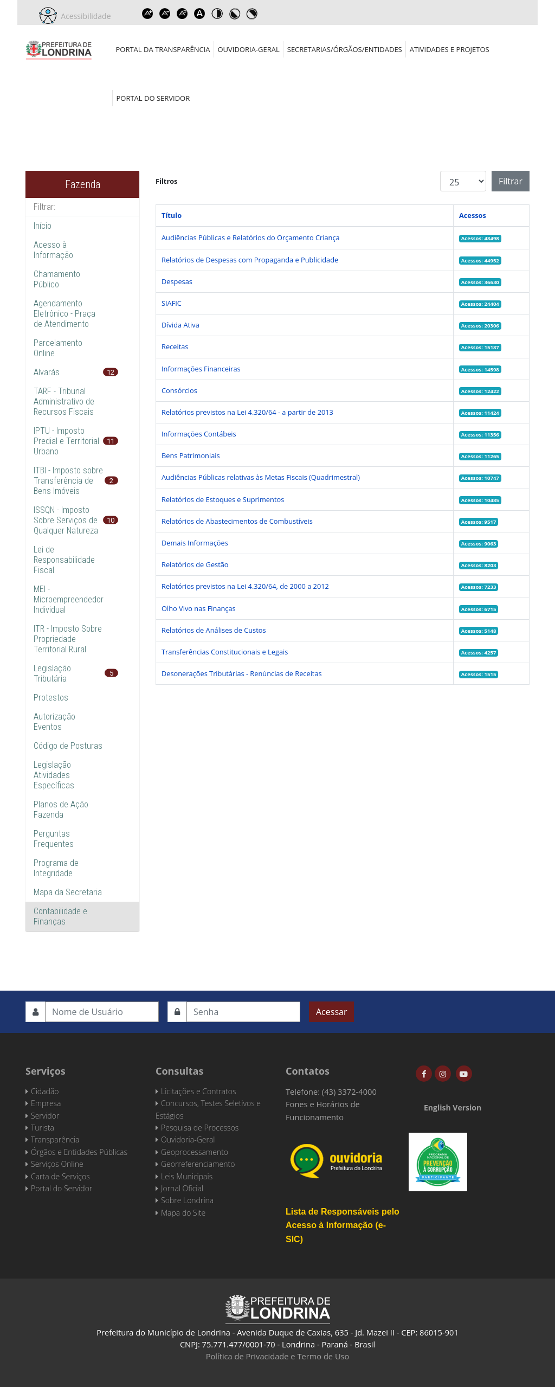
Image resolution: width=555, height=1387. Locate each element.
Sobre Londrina (187, 1200)
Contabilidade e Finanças (60, 916)
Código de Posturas (68, 746)
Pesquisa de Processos (199, 1127)
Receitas (175, 346)
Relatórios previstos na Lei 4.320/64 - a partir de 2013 (247, 412)
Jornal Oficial (182, 1188)
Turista (42, 1127)
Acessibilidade (84, 16)
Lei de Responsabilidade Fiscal (64, 559)
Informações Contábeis (199, 434)
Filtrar (510, 181)
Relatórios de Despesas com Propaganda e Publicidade (250, 260)
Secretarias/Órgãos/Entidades (344, 49)
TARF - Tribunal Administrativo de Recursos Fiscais (64, 401)
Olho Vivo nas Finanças (199, 608)
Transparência (55, 1139)
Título (172, 215)
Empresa (46, 1103)
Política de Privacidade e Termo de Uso (278, 1356)
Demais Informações (195, 543)
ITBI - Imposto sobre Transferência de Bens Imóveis (68, 480)
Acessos (472, 215)
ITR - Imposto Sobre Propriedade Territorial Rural (68, 639)
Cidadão (45, 1091)
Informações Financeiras (201, 369)
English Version (452, 1107)
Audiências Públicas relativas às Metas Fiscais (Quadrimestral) (261, 477)
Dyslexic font (200, 13)
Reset (182, 13)
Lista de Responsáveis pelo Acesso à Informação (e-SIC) (342, 1225)
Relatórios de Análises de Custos (214, 630)
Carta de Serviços (60, 1176)
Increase (148, 13)
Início (42, 226)
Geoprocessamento (194, 1152)
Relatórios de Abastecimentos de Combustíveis (237, 521)
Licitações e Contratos (198, 1091)
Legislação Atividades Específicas (54, 775)
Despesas (177, 281)
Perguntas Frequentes (54, 839)
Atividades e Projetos (449, 49)
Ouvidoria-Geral (248, 49)
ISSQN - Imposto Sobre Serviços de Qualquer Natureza (66, 520)
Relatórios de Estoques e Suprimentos (223, 499)
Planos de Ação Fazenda (61, 809)
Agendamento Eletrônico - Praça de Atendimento (64, 313)
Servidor (45, 1115)
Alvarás (47, 372)
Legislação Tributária (52, 673)
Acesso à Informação (53, 250)
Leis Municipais (186, 1176)
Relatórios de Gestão (195, 564)
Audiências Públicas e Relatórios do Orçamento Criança (251, 237)
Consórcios (179, 390)
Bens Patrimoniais (191, 455)
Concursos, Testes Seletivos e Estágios (208, 1109)
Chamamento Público (57, 279)
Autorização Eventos (54, 721)
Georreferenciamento (198, 1164)
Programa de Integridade (56, 868)
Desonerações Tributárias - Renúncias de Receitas (242, 673)
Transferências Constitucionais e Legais (225, 652)
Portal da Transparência (163, 49)
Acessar (331, 1012)
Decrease (165, 13)
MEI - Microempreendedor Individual (69, 599)
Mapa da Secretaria (68, 892)
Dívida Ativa (180, 325)
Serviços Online (57, 1164)
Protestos (51, 697)
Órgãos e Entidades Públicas (79, 1152)
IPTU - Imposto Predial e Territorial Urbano (66, 441)
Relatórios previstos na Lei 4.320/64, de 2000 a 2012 (245, 586)
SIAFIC (172, 303)
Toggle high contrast (217, 13)
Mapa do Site (183, 1213)
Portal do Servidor (153, 98)
